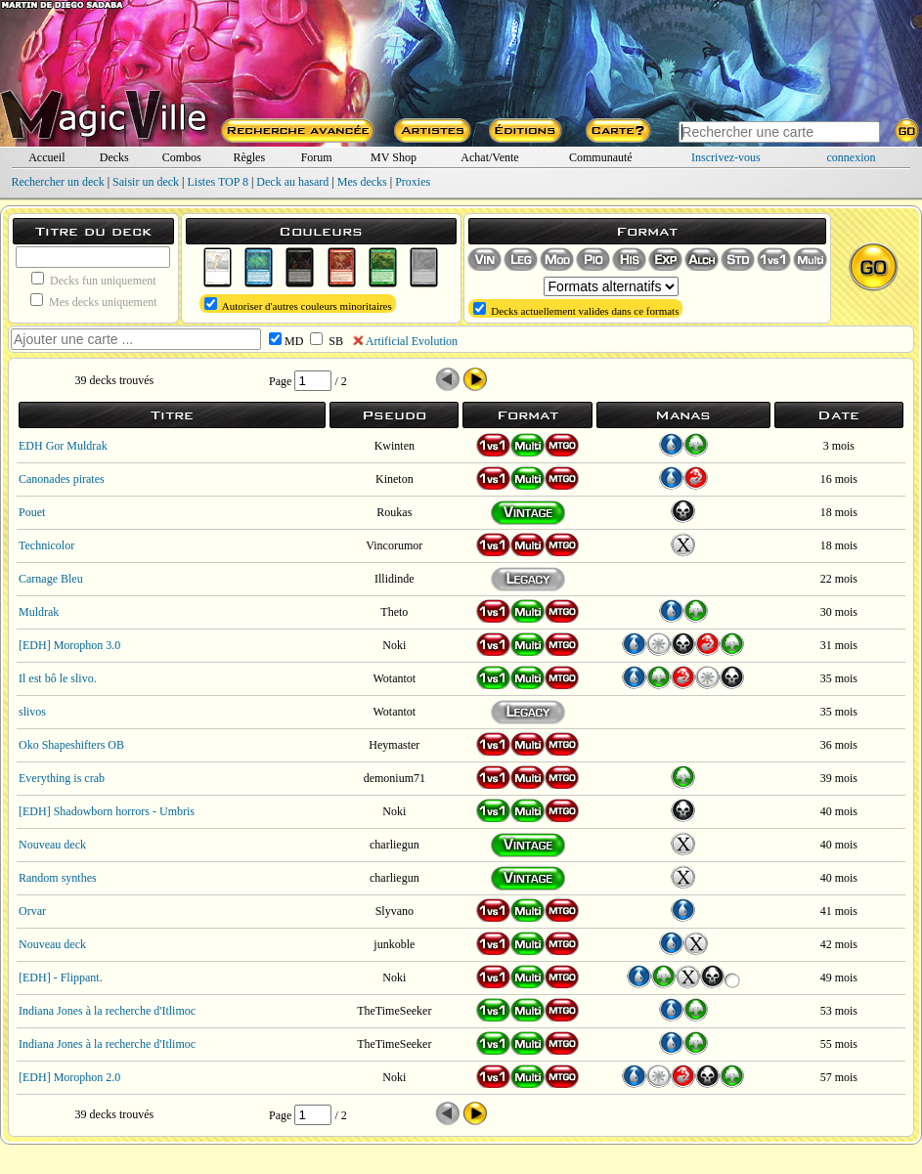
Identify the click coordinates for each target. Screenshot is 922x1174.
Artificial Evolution (412, 341)
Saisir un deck (145, 182)
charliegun (394, 844)
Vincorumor (394, 545)
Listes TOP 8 (217, 182)
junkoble (394, 944)
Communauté (601, 157)
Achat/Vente (489, 157)
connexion (851, 157)
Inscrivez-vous (726, 157)
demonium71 (394, 778)
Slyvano (394, 911)
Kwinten (394, 446)
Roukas (394, 512)
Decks (114, 157)
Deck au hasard (292, 182)
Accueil (46, 157)
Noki (394, 645)
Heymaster (394, 745)
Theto (394, 612)
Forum (316, 157)
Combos (181, 157)
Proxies (412, 182)
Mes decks (362, 182)
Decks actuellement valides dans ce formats (576, 309)
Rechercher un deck (57, 182)
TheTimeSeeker (394, 1011)
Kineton (394, 479)
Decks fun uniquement (93, 279)
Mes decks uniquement (93, 301)
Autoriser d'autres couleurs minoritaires (298, 304)
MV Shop (394, 157)
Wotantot (394, 678)
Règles (249, 157)
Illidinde (394, 579)
